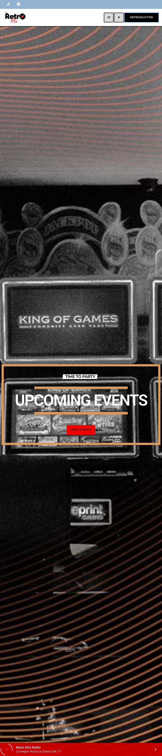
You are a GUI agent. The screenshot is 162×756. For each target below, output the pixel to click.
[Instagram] (18, 4)
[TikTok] (8, 4)
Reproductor (141, 17)
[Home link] (15, 17)
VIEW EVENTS (81, 429)
